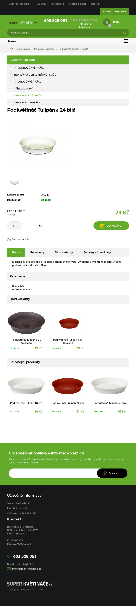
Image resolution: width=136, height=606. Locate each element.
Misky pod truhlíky (27, 102)
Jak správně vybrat (18, 503)
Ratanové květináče (27, 82)
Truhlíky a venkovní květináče (35, 75)
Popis (16, 252)
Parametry (37, 252)
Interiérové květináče (29, 68)
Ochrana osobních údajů (21, 513)
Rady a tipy (40, 4)
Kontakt (95, 4)
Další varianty (64, 252)
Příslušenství (23, 88)
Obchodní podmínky (19, 4)
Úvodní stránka (20, 49)
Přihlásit (107, 11)
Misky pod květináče (44, 49)
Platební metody (17, 508)
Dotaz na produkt (20, 239)
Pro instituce (57, 4)
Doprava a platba (77, 4)
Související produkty (97, 252)
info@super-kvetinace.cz (86, 25)
